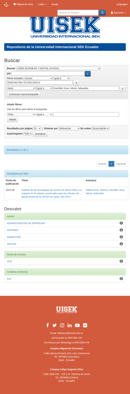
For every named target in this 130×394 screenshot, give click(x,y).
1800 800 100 (75, 337)
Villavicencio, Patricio (97, 190)
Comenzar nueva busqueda (23, 94)
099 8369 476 (82, 342)
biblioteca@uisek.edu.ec (70, 333)
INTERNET (13, 230)
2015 (9, 261)
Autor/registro (15, 133)
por (9, 73)
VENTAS (11, 244)
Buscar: (11, 68)
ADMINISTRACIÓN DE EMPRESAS (26, 223)
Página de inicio (23, 4)
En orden (86, 128)
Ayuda (54, 4)
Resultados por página (19, 128)
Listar (42, 4)
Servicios (118, 12)
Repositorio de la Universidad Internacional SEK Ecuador (53, 47)
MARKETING (14, 237)
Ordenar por (51, 128)
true (9, 278)
